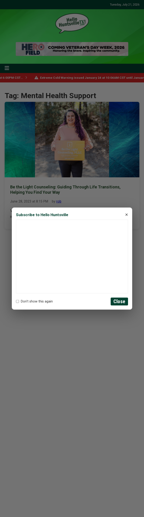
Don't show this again (34, 301)
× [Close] (126, 214)
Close (119, 301)
